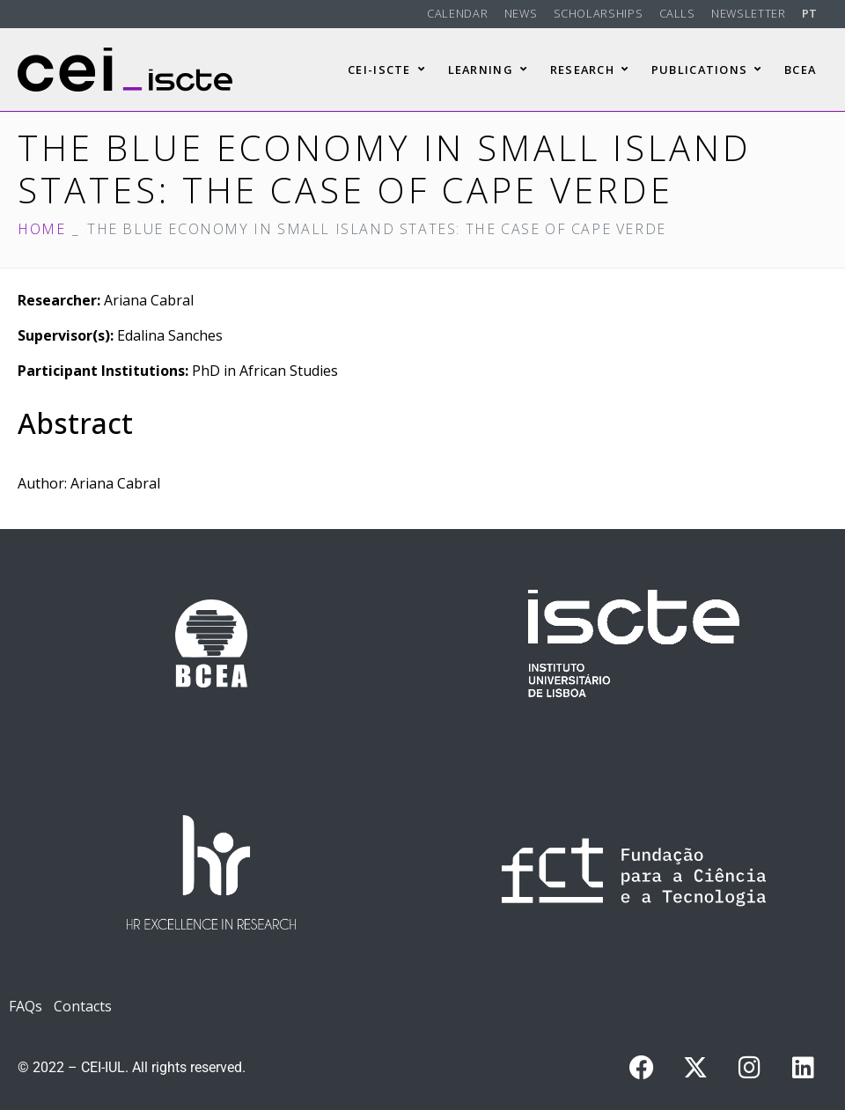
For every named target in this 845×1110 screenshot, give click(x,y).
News (521, 13)
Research (589, 69)
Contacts (83, 1006)
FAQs (25, 1006)
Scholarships (598, 13)
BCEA (800, 69)
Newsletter (748, 13)
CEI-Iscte (386, 69)
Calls (677, 13)
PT (810, 13)
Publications (706, 69)
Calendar (457, 13)
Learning (488, 69)
